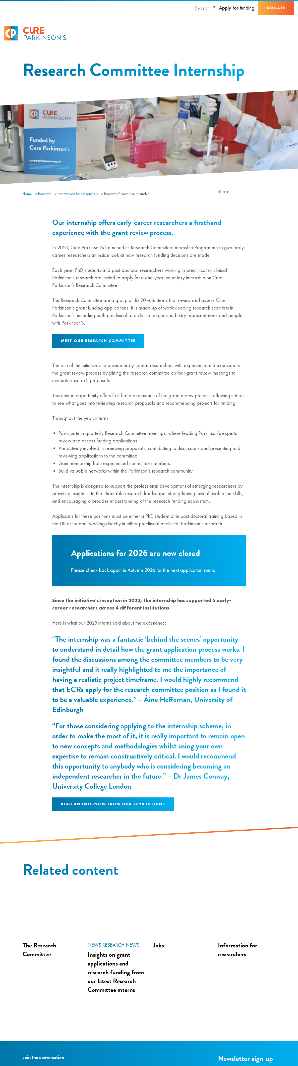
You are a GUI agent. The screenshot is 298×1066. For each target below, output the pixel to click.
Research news (120, 945)
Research (44, 193)
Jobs (158, 945)
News (94, 945)
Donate (276, 7)
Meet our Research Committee (98, 340)
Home (27, 193)
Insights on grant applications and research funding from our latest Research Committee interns (116, 972)
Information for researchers (78, 193)
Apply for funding (236, 8)
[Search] (205, 8)
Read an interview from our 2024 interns (113, 803)
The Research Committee (39, 950)
